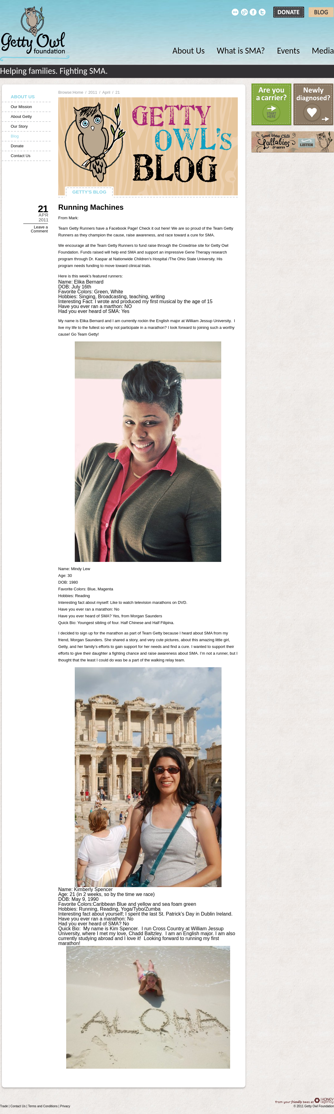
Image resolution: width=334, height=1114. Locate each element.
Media (323, 50)
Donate (17, 146)
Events (288, 50)
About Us (189, 50)
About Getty (21, 117)
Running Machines (90, 207)
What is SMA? (241, 50)
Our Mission (21, 107)
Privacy (65, 1106)
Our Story (19, 126)
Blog (15, 136)
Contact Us (20, 156)
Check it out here (154, 228)
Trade (4, 1106)
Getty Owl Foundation (35, 33)
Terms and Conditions (43, 1106)
